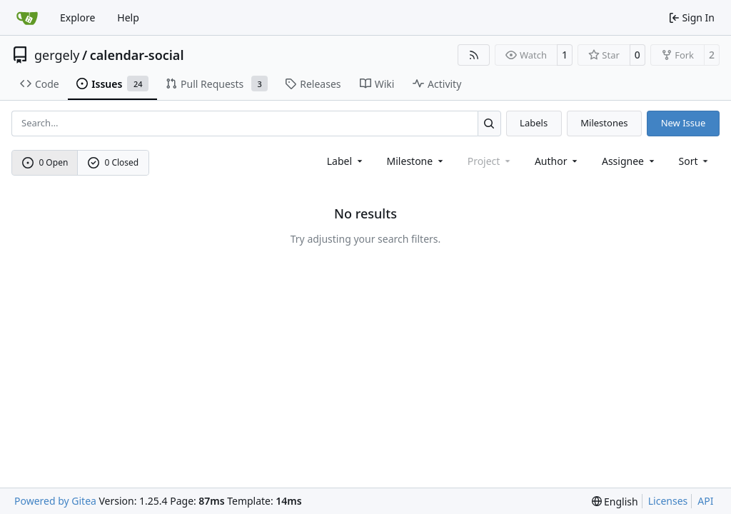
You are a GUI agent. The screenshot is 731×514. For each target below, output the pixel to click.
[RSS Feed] (474, 55)
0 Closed (113, 162)
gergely (57, 55)
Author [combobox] (557, 161)
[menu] (695, 161)
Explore (77, 17)
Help (128, 17)
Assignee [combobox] (629, 161)
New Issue (683, 122)
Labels (534, 122)
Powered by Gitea (55, 501)
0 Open (45, 162)
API (705, 501)
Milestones (603, 122)
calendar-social (137, 55)
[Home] (27, 18)
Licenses (668, 501)
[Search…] (489, 123)
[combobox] (346, 161)
